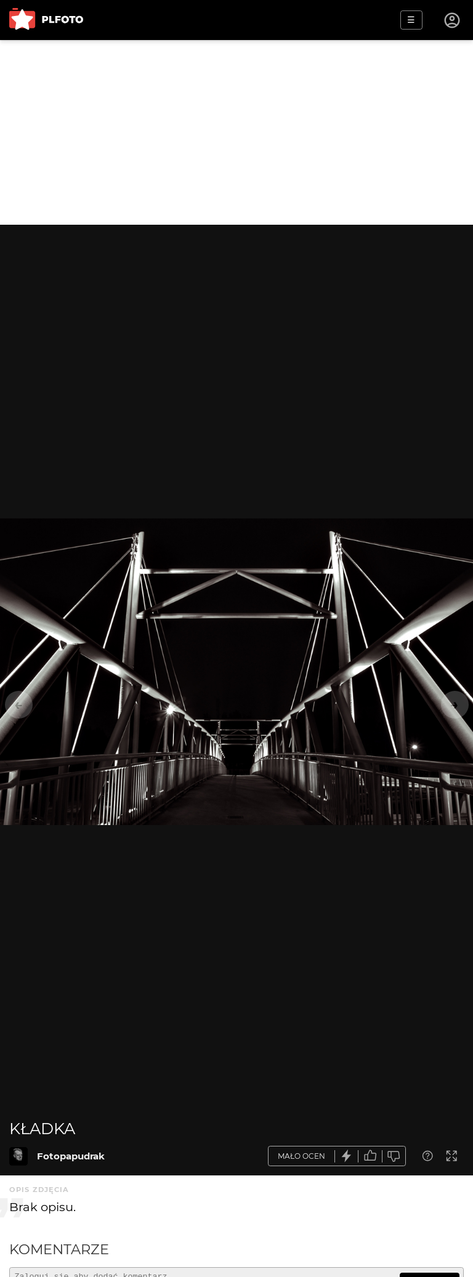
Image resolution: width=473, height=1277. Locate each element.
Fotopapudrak (71, 1156)
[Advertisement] (236, 132)
